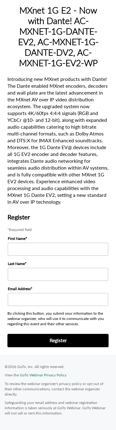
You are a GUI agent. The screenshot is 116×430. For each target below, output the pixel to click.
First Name (16, 238)
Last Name (16, 263)
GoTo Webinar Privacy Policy (43, 375)
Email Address (19, 288)
